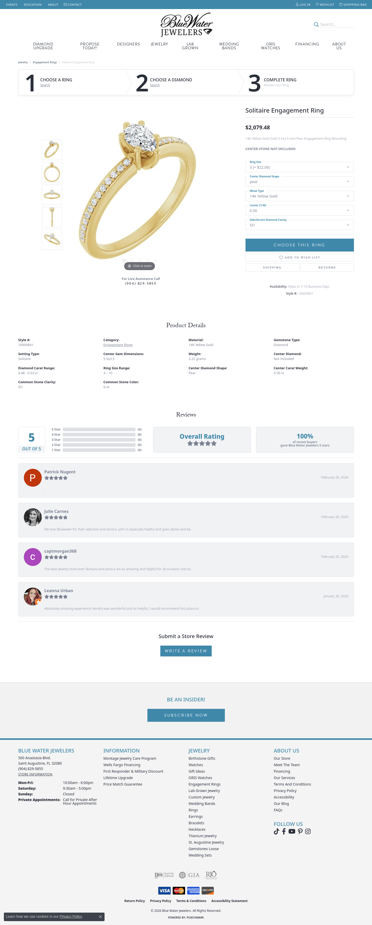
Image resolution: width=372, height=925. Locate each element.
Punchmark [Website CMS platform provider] (195, 917)
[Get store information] (35, 774)
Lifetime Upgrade (118, 777)
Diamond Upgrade (43, 46)
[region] (139, 194)
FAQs (278, 810)
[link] (11, 4)
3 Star (56, 439)
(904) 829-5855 (141, 283)
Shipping (272, 267)
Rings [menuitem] (193, 810)
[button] (303, 4)
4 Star (56, 434)
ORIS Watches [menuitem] (200, 777)
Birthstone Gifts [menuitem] (202, 758)
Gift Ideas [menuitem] (197, 771)
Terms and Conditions (292, 784)
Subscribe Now (186, 715)
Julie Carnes (56, 511)
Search (45, 85)
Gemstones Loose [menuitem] (204, 848)
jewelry (23, 62)
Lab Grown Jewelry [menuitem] (204, 790)
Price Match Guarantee (123, 784)
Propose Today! (90, 46)
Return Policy (134, 901)
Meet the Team (287, 764)
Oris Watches (271, 46)
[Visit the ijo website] (164, 875)
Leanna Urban (58, 590)
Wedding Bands (229, 46)
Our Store (282, 758)
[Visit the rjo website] (211, 875)
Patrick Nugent (60, 472)
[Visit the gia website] (189, 875)
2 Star (56, 445)
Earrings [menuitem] (196, 816)
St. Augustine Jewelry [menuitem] (206, 842)
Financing (307, 44)
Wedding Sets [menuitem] (200, 855)
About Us (339, 46)
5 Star (56, 429)
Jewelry (159, 44)
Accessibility (284, 797)
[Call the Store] (30, 768)
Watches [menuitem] (196, 764)
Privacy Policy (285, 790)
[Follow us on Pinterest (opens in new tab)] (300, 831)
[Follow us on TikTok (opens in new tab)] (276, 831)
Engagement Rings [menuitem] (205, 784)
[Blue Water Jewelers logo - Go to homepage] (186, 24)
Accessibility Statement (229, 901)
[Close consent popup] (100, 916)
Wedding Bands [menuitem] (202, 803)
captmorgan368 (60, 551)
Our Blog (281, 803)
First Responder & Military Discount (133, 771)
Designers (128, 44)
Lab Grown (190, 46)
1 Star (56, 450)
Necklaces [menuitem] (197, 829)
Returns (327, 267)
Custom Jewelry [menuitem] (202, 797)
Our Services (284, 777)
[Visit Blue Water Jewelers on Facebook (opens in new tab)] (284, 831)
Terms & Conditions (191, 901)
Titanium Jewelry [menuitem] (203, 835)
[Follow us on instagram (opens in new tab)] (308, 831)
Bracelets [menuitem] (196, 822)
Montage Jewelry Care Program (130, 758)
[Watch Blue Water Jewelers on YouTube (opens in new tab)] (291, 831)
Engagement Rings (45, 62)
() (139, 429)
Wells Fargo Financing (122, 764)
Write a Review (186, 651)
